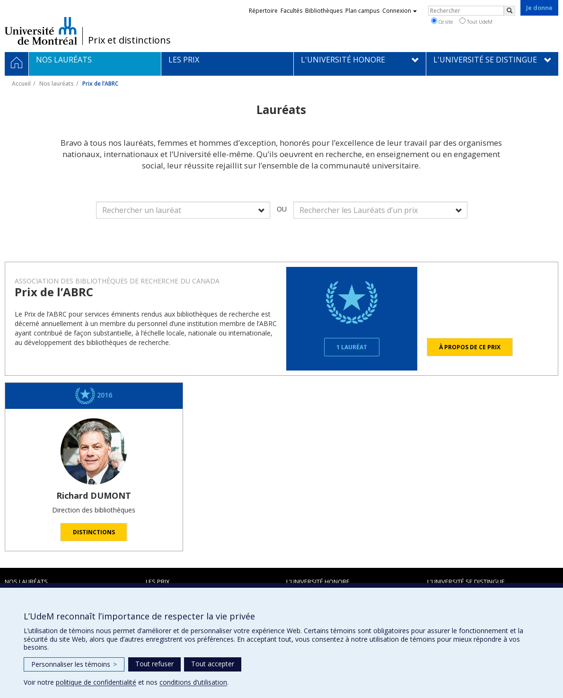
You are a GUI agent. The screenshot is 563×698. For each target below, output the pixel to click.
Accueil (21, 84)
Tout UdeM (476, 21)
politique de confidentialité (96, 682)
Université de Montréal (41, 31)
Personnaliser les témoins (74, 664)
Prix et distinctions (129, 40)
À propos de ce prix (470, 347)
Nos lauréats (56, 84)
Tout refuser (154, 663)
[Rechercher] (509, 11)
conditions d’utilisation (193, 682)
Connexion (399, 11)
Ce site (442, 21)
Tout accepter (212, 663)
